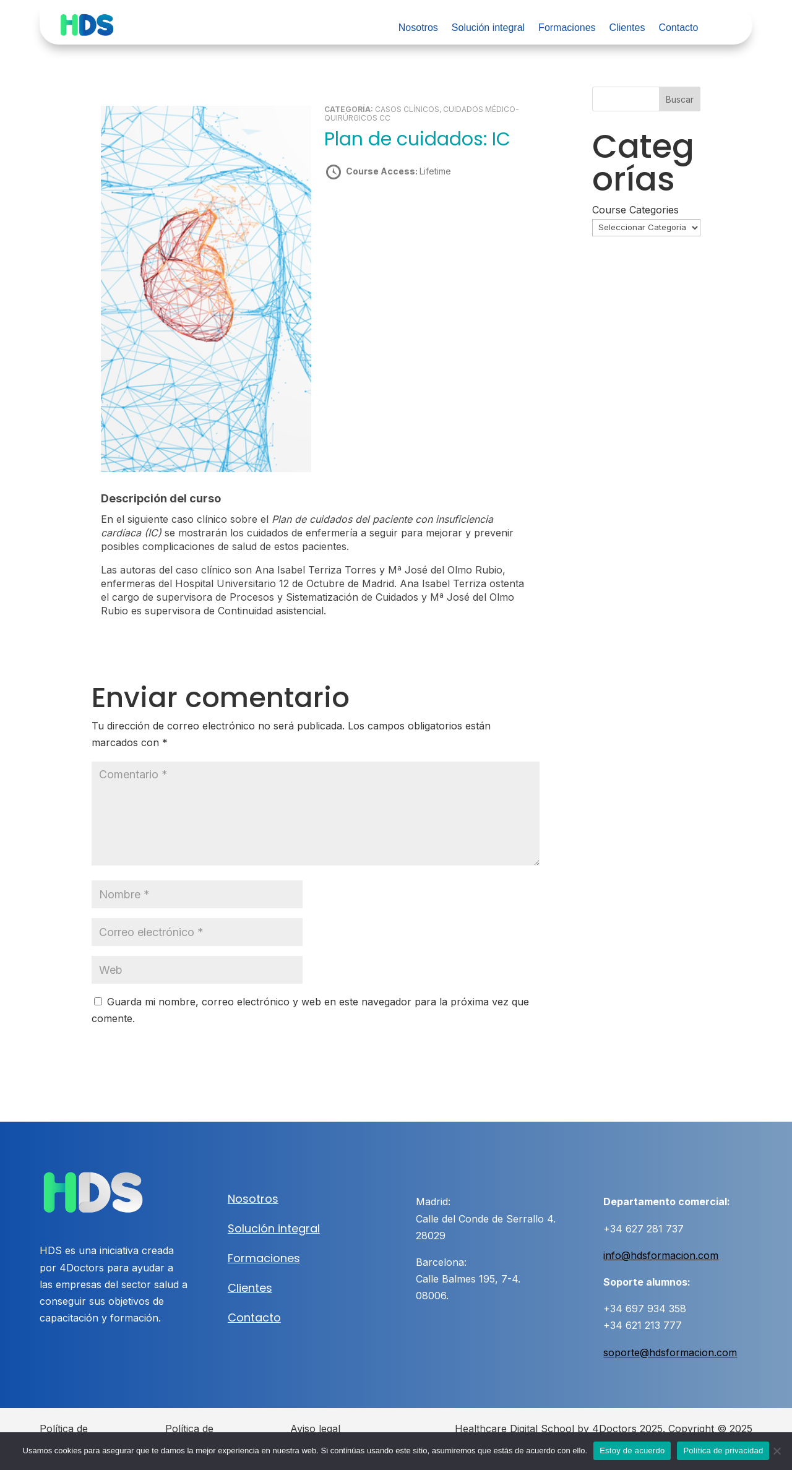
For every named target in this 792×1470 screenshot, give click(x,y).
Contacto (678, 28)
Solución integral (488, 28)
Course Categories (635, 210)
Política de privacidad (723, 1450)
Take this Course (391, 214)
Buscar (680, 99)
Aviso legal (315, 1428)
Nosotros (418, 28)
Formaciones (566, 28)
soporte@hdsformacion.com (670, 1352)
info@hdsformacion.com (660, 1255)
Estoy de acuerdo (632, 1450)
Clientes (627, 28)
